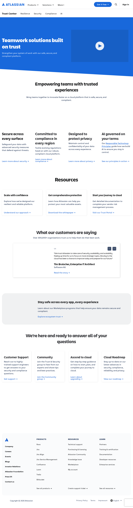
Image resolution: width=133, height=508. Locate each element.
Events (8, 457)
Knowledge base (75, 459)
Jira (38, 449)
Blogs (7, 462)
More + (61, 5)
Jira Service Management (47, 459)
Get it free (103, 4)
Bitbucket (40, 480)
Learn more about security (15, 161)
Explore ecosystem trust (50, 317)
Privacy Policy (82, 500)
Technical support (75, 444)
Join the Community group (46, 378)
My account (73, 470)
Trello (39, 475)
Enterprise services (107, 465)
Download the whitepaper (61, 213)
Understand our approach (17, 213)
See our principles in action (115, 161)
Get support (10, 379)
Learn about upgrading (76, 378)
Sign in (126, 4)
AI (61, 13)
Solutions (48, 5)
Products (33, 5)
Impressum (102, 500)
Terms (93, 500)
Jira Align (40, 454)
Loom (39, 470)
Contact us (9, 482)
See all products (44, 488)
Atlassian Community (77, 454)
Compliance (51, 13)
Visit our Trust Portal (103, 213)
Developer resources (107, 459)
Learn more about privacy (82, 161)
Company (9, 446)
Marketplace (73, 465)
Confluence (41, 465)
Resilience (25, 13)
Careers (8, 451)
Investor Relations (12, 467)
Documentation (105, 454)
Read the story (62, 273)
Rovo (39, 444)
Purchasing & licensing (77, 449)
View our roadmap (113, 379)
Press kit (8, 477)
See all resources (107, 488)
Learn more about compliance (43, 160)
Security (37, 13)
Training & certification (108, 449)
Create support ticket (78, 488)
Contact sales (66, 411)
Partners (102, 444)
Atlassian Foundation (14, 472)
